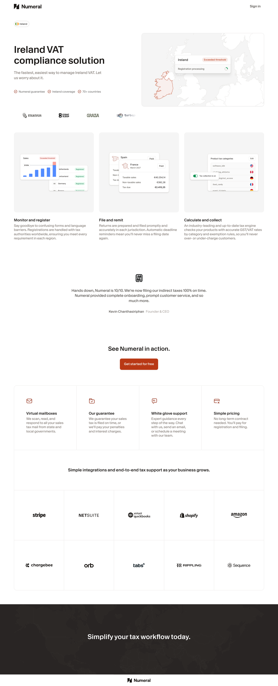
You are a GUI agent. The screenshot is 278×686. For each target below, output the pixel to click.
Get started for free (139, 364)
